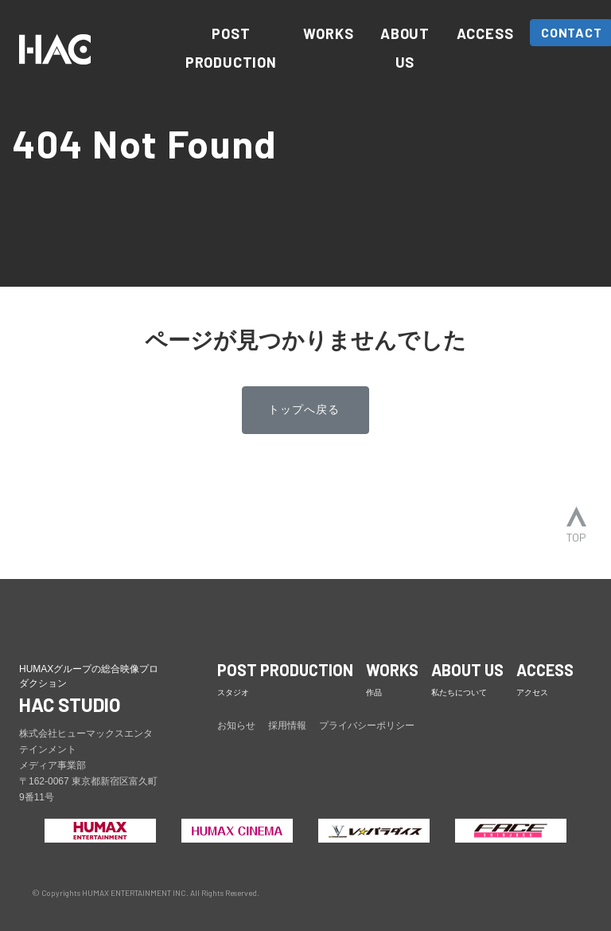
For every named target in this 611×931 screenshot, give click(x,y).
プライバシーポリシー (366, 725)
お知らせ (236, 725)
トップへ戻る (304, 409)
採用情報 (287, 725)
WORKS (328, 33)
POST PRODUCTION (231, 48)
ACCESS (485, 33)
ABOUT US (405, 48)
